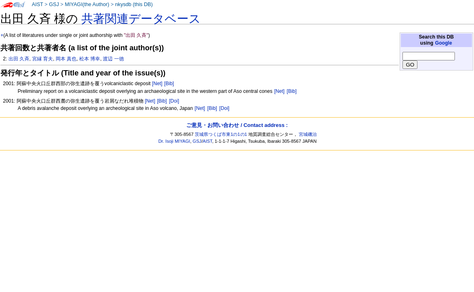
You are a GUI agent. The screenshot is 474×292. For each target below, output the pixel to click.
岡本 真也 (66, 59)
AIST (37, 4)
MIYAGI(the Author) (87, 4)
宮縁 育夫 (42, 59)
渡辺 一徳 (113, 59)
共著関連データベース (141, 18)
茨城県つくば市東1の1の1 (221, 134)
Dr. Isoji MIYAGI (174, 141)
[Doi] (174, 101)
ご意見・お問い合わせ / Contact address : (236, 125)
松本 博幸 (89, 59)
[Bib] (169, 83)
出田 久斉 (19, 59)
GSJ (54, 4)
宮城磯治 (308, 134)
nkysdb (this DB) (134, 4)
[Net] (157, 83)
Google (443, 43)
